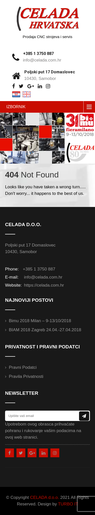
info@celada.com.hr (42, 60)
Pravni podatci (23, 367)
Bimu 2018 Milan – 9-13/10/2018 (40, 320)
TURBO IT (68, 504)
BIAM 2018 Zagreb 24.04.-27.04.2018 (45, 329)
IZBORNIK (16, 107)
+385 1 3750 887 (38, 53)
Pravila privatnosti (26, 376)
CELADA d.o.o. (44, 497)
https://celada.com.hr (43, 285)
